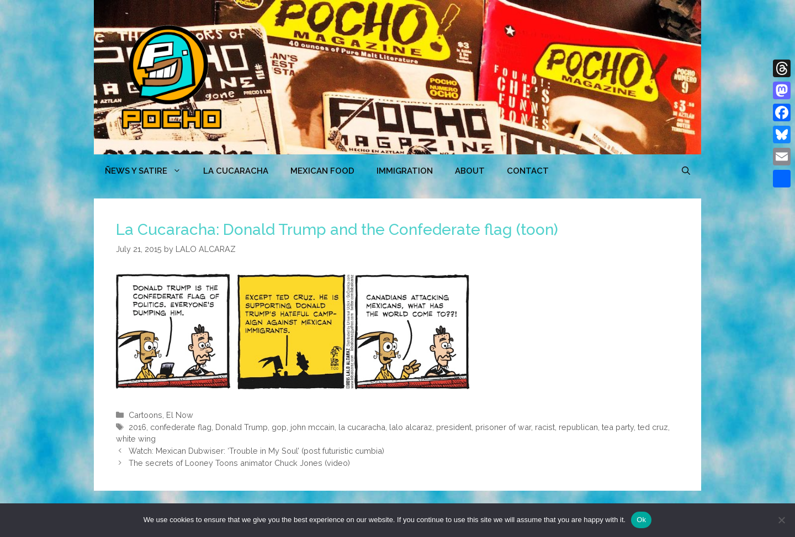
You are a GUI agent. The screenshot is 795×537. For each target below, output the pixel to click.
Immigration (405, 171)
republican (578, 427)
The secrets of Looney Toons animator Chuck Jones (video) (239, 463)
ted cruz (653, 427)
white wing (136, 438)
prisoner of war (503, 427)
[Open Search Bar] (686, 170)
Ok (641, 519)
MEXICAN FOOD (322, 171)
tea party (618, 427)
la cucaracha (361, 427)
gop (279, 427)
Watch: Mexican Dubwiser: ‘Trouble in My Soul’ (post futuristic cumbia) (256, 450)
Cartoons (145, 415)
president (453, 427)
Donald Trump (241, 427)
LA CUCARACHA (235, 171)
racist (545, 427)
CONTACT (528, 171)
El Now (179, 415)
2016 (137, 427)
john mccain (312, 427)
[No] (781, 519)
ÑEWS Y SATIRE (148, 170)
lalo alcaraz (410, 427)
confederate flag (180, 427)
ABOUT (470, 171)
